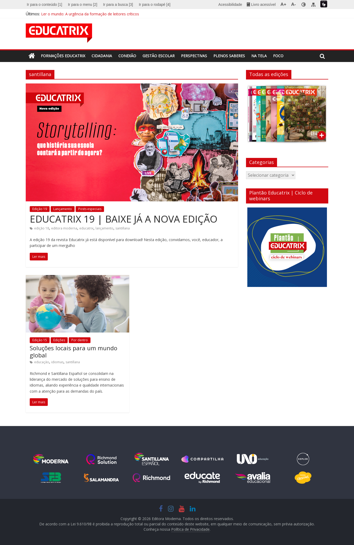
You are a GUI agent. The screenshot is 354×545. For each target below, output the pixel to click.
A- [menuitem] (293, 4)
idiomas (57, 362)
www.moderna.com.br (51, 459)
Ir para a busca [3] (118, 4)
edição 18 (41, 228)
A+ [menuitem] (283, 4)
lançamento (104, 228)
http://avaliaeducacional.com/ (252, 477)
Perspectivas (194, 55)
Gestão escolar (159, 55)
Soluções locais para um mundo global (73, 351)
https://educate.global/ (202, 477)
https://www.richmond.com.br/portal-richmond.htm (152, 477)
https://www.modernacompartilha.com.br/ (202, 459)
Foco (278, 55)
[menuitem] (45, 4)
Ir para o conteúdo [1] (44, 4)
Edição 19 (39, 209)
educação (41, 362)
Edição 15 (39, 340)
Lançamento (62, 209)
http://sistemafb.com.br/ (51, 477)
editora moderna (64, 228)
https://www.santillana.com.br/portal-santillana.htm (152, 459)
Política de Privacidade (190, 529)
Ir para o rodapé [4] (154, 4)
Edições (59, 340)
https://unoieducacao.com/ (252, 459)
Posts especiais (89, 209)
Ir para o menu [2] (82, 4)
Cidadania (102, 55)
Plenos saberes (229, 55)
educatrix (86, 228)
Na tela (259, 55)
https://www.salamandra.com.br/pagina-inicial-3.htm (101, 477)
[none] (303, 4)
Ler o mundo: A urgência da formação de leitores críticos (90, 13)
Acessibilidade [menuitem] (230, 4)
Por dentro (79, 340)
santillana (122, 228)
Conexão (127, 55)
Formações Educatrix (63, 55)
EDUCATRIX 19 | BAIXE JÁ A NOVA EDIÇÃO (123, 218)
